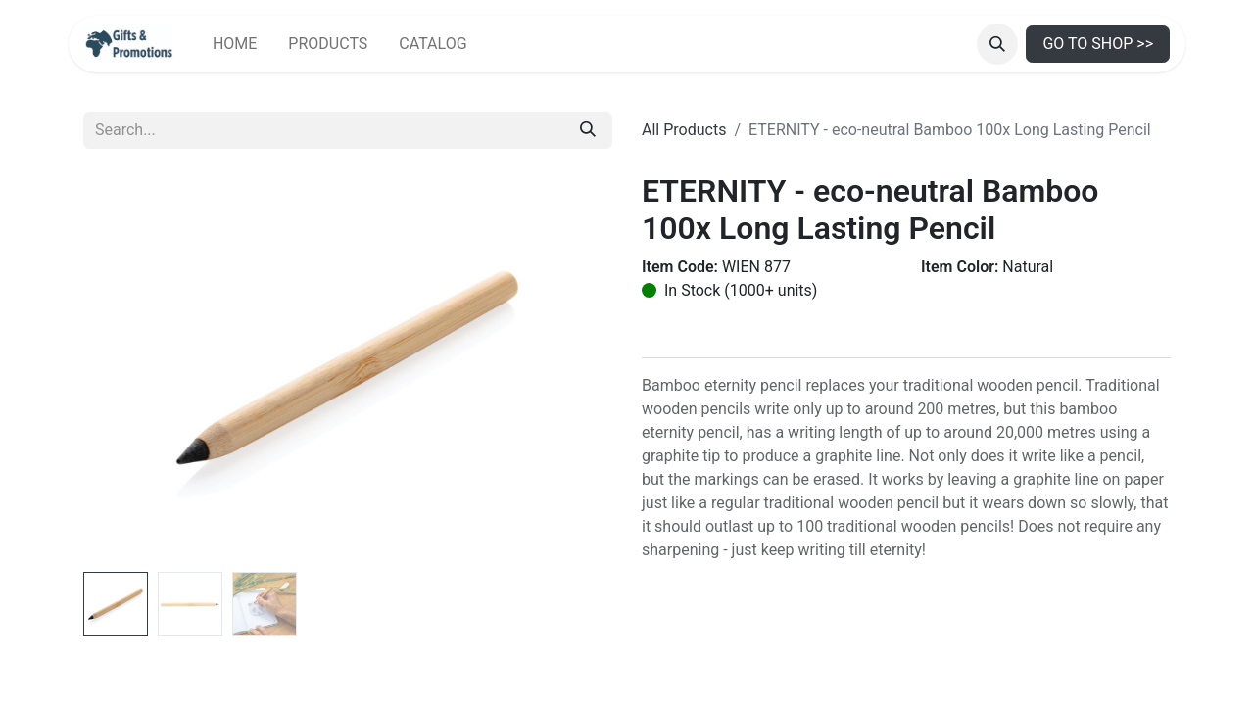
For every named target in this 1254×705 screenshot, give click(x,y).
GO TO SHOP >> (1097, 43)
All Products (684, 129)
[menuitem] (234, 44)
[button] (997, 44)
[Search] (587, 130)
